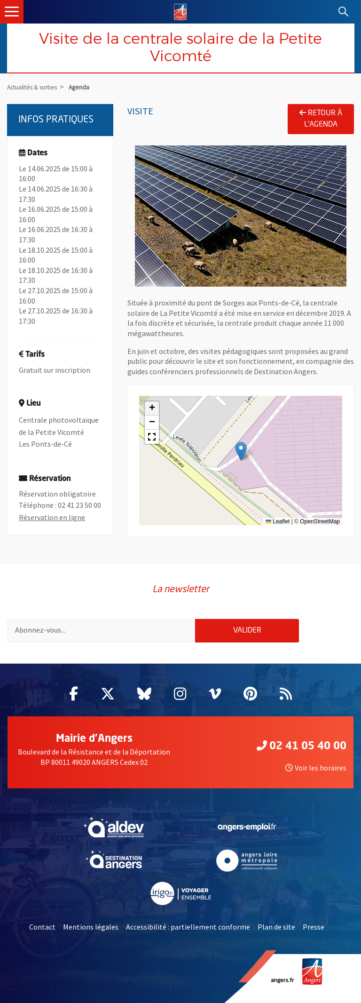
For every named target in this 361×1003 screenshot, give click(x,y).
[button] (241, 451)
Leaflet (278, 521)
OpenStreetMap (320, 521)
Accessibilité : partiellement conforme (188, 926)
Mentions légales (90, 926)
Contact (42, 926)
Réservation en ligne (52, 517)
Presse (313, 926)
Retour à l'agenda (320, 118)
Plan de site (276, 926)
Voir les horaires (315, 767)
